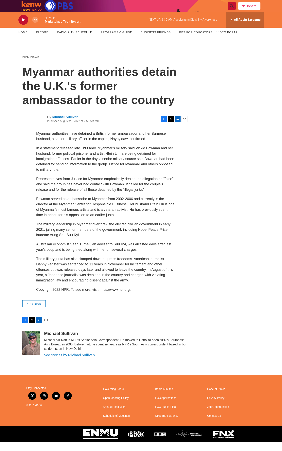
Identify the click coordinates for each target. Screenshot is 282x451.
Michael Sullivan (65, 126)
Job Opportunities (218, 415)
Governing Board (113, 398)
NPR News (30, 66)
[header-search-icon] (234, 10)
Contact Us (214, 424)
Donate (253, 10)
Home (22, 41)
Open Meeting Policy (116, 406)
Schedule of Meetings (116, 424)
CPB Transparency (166, 424)
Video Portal (228, 41)
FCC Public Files (165, 415)
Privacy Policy (215, 406)
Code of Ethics (216, 398)
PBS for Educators (196, 41)
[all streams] (245, 29)
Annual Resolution (114, 415)
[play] (23, 29)
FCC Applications (165, 406)
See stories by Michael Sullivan (69, 363)
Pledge (42, 41)
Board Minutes (164, 398)
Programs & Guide (116, 41)
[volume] (35, 28)
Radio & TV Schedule (74, 41)
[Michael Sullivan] (31, 352)
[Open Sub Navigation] (30, 41)
